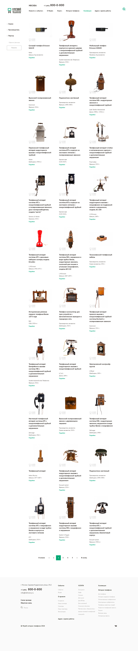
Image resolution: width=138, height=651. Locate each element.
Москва (33, 5)
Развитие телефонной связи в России (107, 609)
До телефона (102, 594)
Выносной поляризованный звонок (40, 99)
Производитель (13, 30)
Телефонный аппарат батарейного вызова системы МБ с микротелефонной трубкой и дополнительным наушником (40, 370)
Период (11, 36)
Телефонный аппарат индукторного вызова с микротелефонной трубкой (70, 366)
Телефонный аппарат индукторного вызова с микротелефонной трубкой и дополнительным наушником (70, 476)
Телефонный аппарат (37, 471)
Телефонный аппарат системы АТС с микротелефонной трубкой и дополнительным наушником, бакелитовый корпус (100, 529)
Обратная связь (26, 603)
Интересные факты (103, 616)
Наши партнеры (62, 609)
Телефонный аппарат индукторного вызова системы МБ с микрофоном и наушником (70, 527)
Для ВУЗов (81, 600)
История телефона (73, 11)
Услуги (60, 11)
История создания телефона (106, 597)
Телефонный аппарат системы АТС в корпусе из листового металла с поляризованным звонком (69, 151)
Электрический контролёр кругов (99, 365)
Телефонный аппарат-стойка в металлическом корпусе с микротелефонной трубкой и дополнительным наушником (101, 153)
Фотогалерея (62, 611)
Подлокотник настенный (69, 98)
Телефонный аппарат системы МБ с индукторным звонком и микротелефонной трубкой (100, 101)
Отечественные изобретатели (107, 599)
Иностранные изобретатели (106, 602)
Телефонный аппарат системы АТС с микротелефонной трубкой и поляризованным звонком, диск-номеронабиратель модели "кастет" (40, 206)
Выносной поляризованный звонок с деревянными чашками (70, 421)
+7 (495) (54, 5)
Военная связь (102, 613)
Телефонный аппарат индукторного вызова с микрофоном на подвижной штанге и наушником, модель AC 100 (100, 205)
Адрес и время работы (103, 11)
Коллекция (87, 11)
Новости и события (36, 11)
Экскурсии (81, 590)
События (60, 590)
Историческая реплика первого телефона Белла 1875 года (38, 314)
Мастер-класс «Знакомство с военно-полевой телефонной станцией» (86, 611)
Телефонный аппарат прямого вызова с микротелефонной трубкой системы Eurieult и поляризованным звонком (100, 317)
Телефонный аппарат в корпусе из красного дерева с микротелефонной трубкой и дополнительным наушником (70, 50)
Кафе (79, 592)
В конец (84, 558)
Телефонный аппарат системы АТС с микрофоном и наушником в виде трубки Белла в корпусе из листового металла (40, 528)
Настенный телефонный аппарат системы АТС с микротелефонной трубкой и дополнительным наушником (40, 423)
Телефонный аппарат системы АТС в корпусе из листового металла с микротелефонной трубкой (70, 203)
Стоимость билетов (84, 606)
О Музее (50, 11)
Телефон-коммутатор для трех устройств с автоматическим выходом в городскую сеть (70, 315)
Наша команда (62, 603)
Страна (10, 24)
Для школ (81, 598)
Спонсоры (61, 606)
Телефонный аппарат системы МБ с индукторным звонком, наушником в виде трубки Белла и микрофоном (101, 422)
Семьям (80, 595)
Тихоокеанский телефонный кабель (100, 256)
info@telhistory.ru (27, 593)
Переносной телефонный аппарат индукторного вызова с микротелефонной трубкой (40, 151)
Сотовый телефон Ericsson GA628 (39, 46)
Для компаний (82, 603)
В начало (42, 558)
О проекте (61, 601)
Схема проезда (26, 600)
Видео (60, 592)
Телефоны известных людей (106, 605)
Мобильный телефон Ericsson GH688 (97, 46)
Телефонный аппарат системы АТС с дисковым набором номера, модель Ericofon (39, 258)
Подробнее (32, 58)
